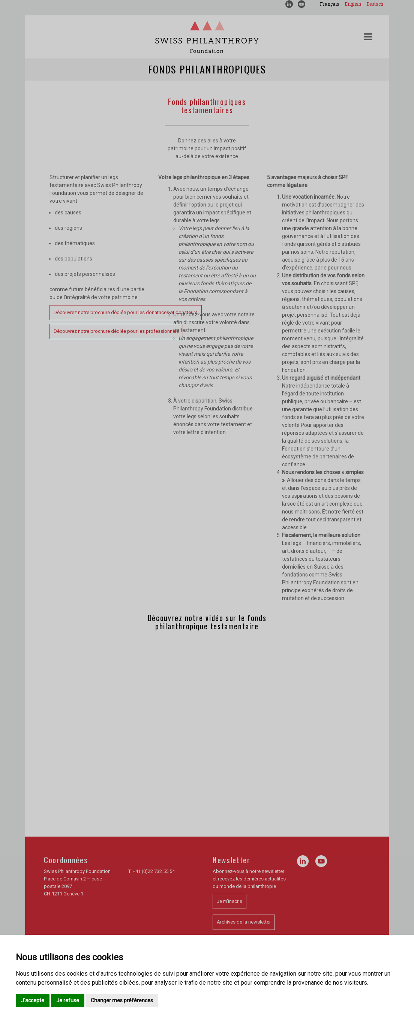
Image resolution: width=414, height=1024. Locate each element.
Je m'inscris (229, 901)
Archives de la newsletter (244, 922)
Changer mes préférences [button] (122, 1000)
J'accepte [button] (32, 1000)
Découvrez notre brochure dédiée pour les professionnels (116, 331)
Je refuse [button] (67, 1000)
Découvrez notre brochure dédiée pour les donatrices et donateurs (126, 312)
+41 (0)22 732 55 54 (154, 871)
